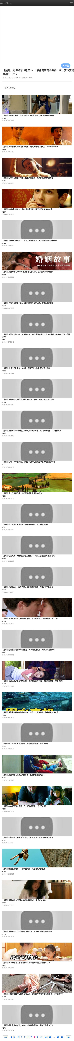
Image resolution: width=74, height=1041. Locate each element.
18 (58, 1037)
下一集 (65, 65)
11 (46, 1037)
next (68, 1037)
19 (62, 1037)
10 (41, 1037)
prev (5, 1037)
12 (50, 1037)
